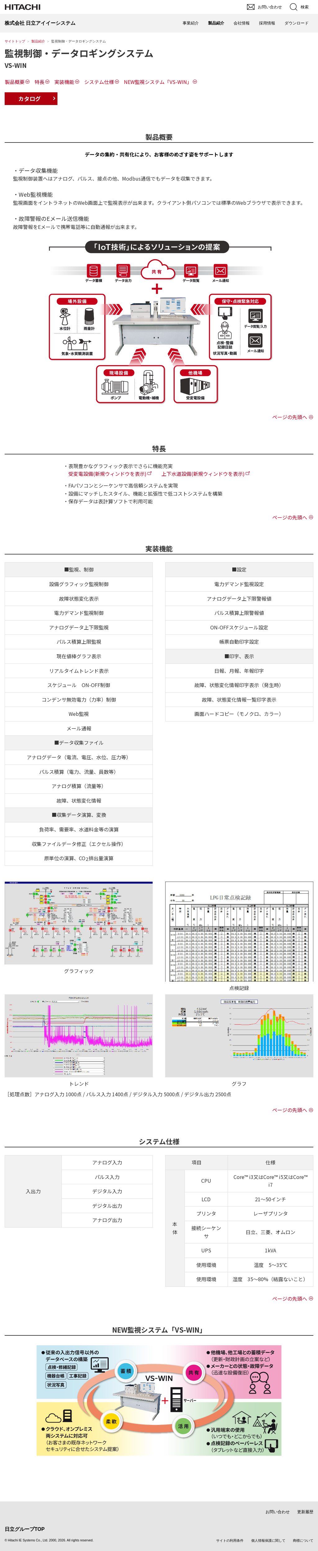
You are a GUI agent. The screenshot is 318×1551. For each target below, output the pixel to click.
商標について (303, 1540)
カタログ (29, 98)
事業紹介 (191, 23)
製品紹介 (38, 41)
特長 (39, 81)
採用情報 (267, 23)
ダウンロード (296, 23)
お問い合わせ (278, 1511)
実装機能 (64, 81)
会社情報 (242, 23)
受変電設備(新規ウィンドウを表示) (107, 473)
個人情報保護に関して (268, 1540)
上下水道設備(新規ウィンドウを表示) (203, 473)
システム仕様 (99, 81)
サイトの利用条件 (229, 1540)
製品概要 (15, 81)
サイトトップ (15, 41)
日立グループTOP (25, 1529)
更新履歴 (305, 1511)
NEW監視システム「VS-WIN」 (158, 81)
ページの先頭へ (289, 417)
